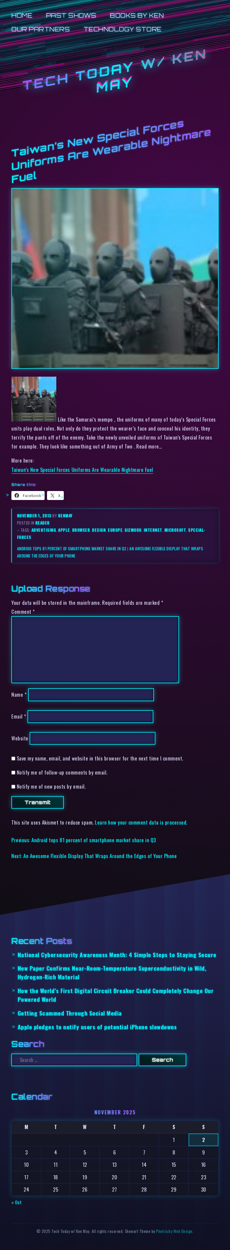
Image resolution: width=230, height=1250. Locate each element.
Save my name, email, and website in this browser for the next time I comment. (100, 758)
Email (18, 716)
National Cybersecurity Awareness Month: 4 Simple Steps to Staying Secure (117, 954)
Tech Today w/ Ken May (115, 71)
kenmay (65, 516)
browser (81, 530)
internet (153, 530)
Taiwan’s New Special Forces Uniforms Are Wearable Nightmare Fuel (82, 469)
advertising (43, 530)
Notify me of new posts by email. (51, 786)
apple (64, 530)
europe (115, 530)
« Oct (16, 1202)
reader (42, 523)
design (99, 530)
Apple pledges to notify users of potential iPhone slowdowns (97, 1026)
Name (19, 694)
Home (21, 15)
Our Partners (40, 29)
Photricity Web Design (174, 1231)
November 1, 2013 (35, 516)
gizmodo (133, 530)
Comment (23, 611)
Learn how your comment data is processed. (141, 822)
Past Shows (71, 15)
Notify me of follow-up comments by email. (62, 772)
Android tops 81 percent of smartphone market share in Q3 (71, 548)
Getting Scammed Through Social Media (70, 1013)
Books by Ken (137, 15)
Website (19, 738)
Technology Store (123, 29)
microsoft (175, 530)
